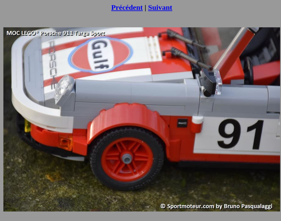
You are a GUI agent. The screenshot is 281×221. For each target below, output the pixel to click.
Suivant (160, 7)
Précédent (127, 7)
